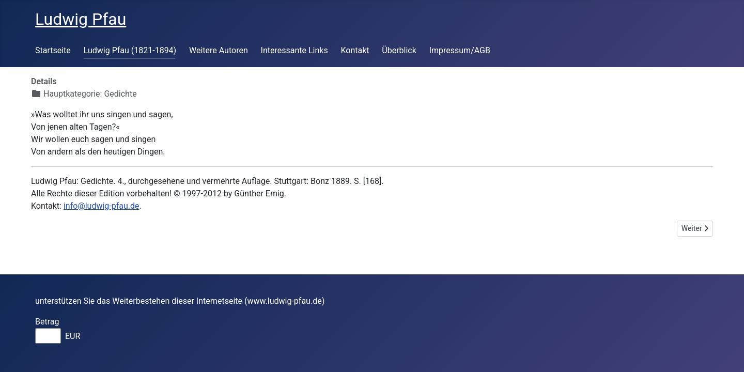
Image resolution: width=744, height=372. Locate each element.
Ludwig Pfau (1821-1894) (130, 50)
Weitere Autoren (218, 50)
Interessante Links (294, 50)
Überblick (399, 50)
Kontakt (354, 50)
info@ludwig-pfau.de (102, 206)
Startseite (53, 50)
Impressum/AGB (459, 50)
